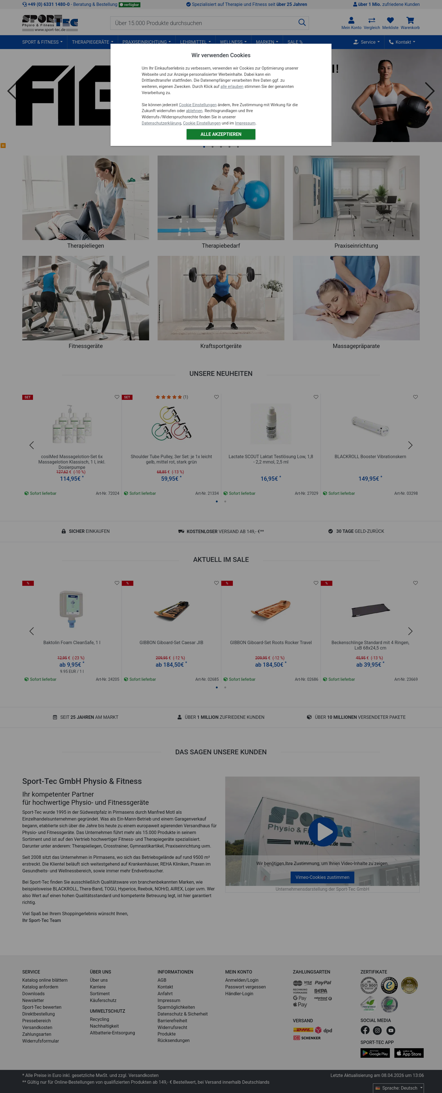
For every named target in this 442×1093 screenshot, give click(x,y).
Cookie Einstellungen (198, 105)
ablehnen (194, 110)
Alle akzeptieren (220, 134)
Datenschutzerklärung (161, 123)
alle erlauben (231, 86)
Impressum (245, 123)
